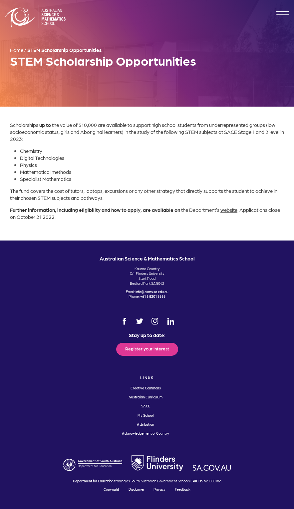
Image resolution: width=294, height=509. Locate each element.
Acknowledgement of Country (145, 433)
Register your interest (147, 348)
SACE (145, 406)
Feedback (182, 489)
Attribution (145, 424)
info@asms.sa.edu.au (152, 291)
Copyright (111, 489)
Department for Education (93, 481)
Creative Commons (146, 388)
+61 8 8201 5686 (152, 296)
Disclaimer (137, 489)
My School (145, 415)
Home (16, 50)
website (228, 210)
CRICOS (196, 481)
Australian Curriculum (145, 397)
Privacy (159, 489)
